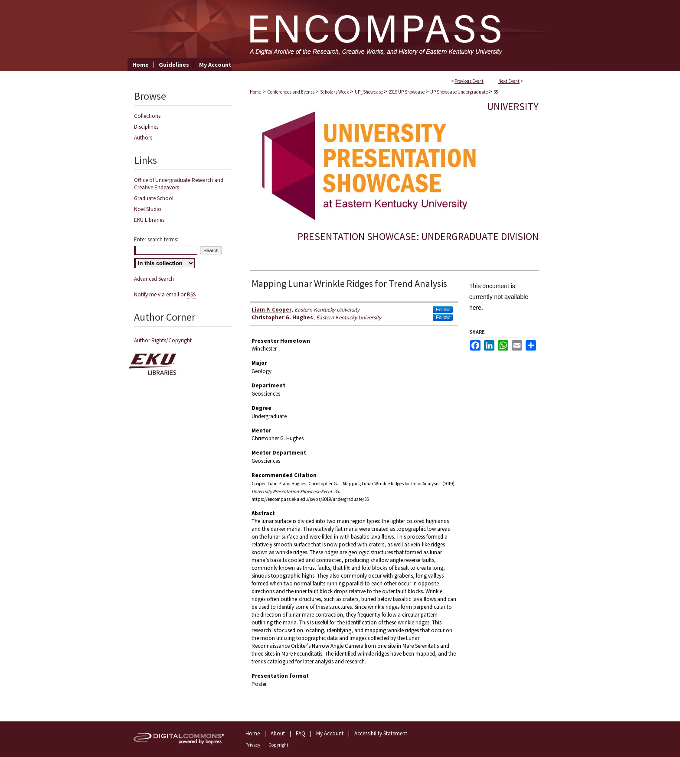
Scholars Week (335, 92)
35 (496, 92)
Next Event (509, 81)
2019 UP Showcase (407, 92)
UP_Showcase (369, 92)
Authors (143, 137)
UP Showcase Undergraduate (459, 92)
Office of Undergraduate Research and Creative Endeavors (178, 183)
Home (255, 92)
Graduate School (153, 198)
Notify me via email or (165, 294)
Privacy (252, 745)
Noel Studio (147, 209)
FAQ (300, 733)
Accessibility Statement (380, 733)
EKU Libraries (149, 220)
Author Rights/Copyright (163, 340)
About (278, 733)
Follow (443, 309)
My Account (329, 733)
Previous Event (469, 81)
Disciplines (146, 126)
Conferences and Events (291, 92)
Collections (147, 116)
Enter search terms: (156, 239)
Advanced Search (154, 279)
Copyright (278, 745)
